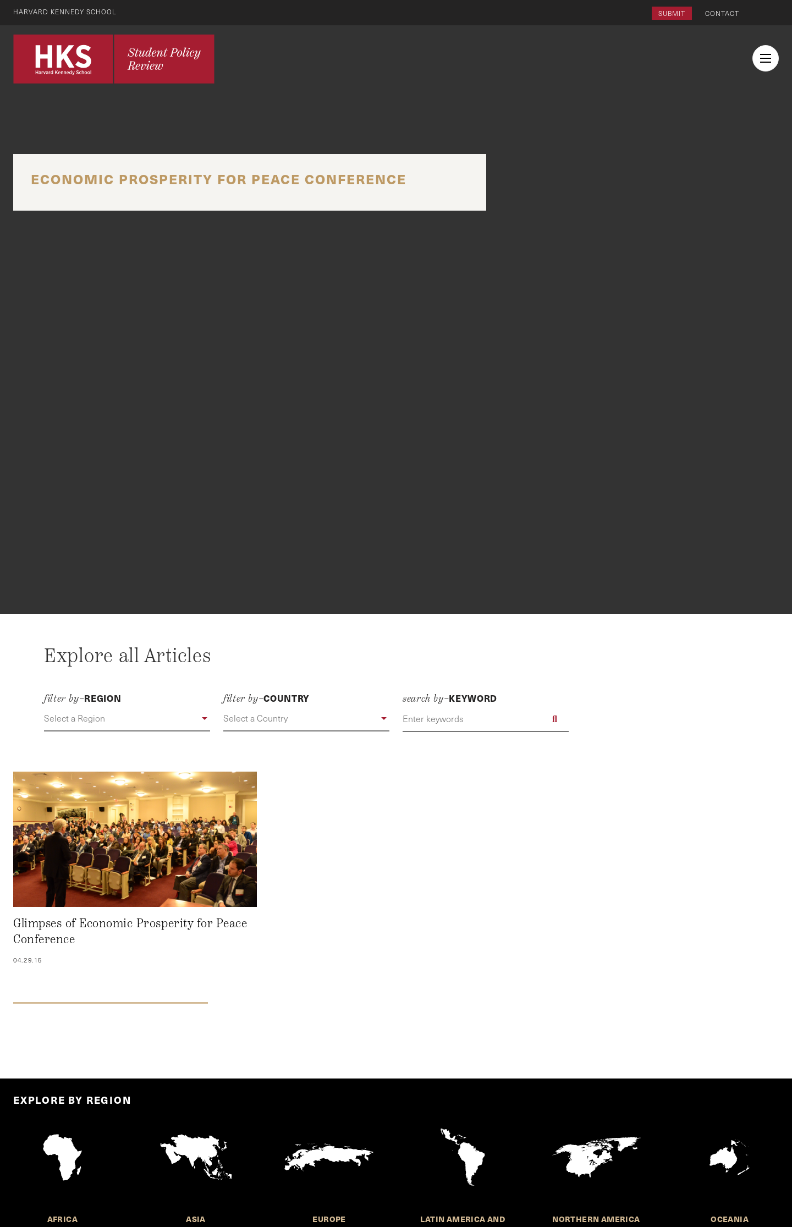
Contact (722, 13)
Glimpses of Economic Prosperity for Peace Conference (130, 932)
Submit (671, 13)
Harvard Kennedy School (65, 11)
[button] (127, 718)
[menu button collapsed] (765, 58)
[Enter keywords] (486, 718)
